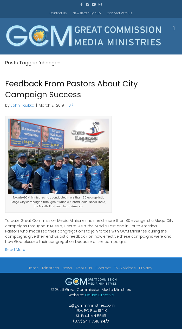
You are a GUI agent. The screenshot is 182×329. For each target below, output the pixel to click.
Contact (103, 268)
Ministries (50, 268)
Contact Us (58, 13)
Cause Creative (99, 295)
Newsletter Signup (87, 13)
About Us (83, 268)
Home (33, 268)
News (67, 268)
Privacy (145, 268)
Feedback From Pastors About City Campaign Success (71, 89)
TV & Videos (125, 268)
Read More (15, 249)
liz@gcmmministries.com (91, 305)
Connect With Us (119, 13)
